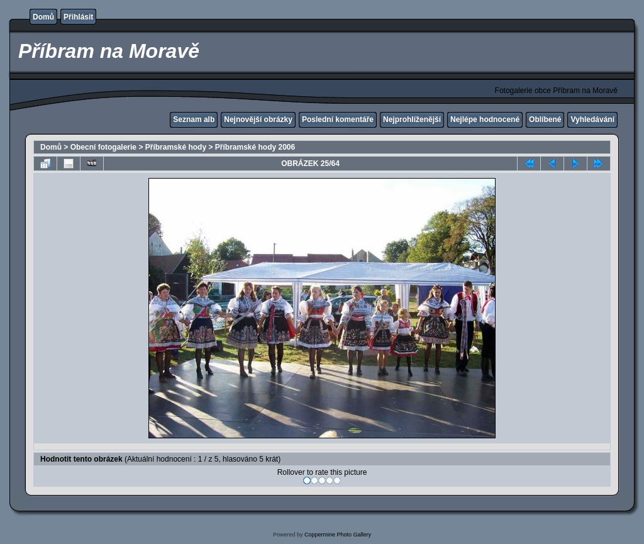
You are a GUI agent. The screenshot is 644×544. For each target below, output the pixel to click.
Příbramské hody (175, 147)
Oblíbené (545, 119)
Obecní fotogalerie (103, 147)
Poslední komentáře (338, 119)
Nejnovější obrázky (258, 119)
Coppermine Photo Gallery (337, 534)
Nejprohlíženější (412, 119)
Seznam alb (193, 119)
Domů (43, 17)
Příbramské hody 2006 (255, 147)
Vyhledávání (592, 119)
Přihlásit (78, 17)
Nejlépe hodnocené (484, 119)
